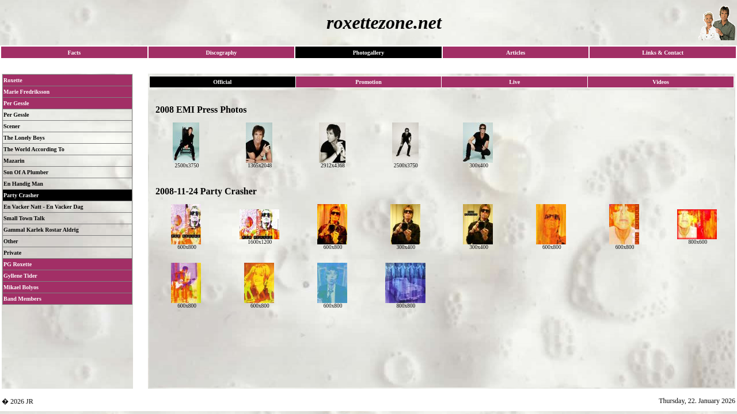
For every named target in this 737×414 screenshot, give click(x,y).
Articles (515, 52)
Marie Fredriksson (26, 92)
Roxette (12, 80)
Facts (74, 52)
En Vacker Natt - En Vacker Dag (43, 207)
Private (12, 253)
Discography (221, 52)
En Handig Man (23, 184)
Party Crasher (21, 195)
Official (222, 82)
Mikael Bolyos (21, 287)
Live (514, 82)
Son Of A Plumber (25, 172)
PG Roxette (17, 264)
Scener (11, 126)
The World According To (33, 149)
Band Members (22, 299)
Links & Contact (662, 52)
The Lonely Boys (24, 138)
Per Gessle (16, 103)
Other (10, 241)
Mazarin (14, 161)
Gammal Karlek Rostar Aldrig (41, 230)
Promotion (368, 82)
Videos (660, 82)
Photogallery (368, 52)
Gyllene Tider (20, 276)
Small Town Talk (24, 218)
